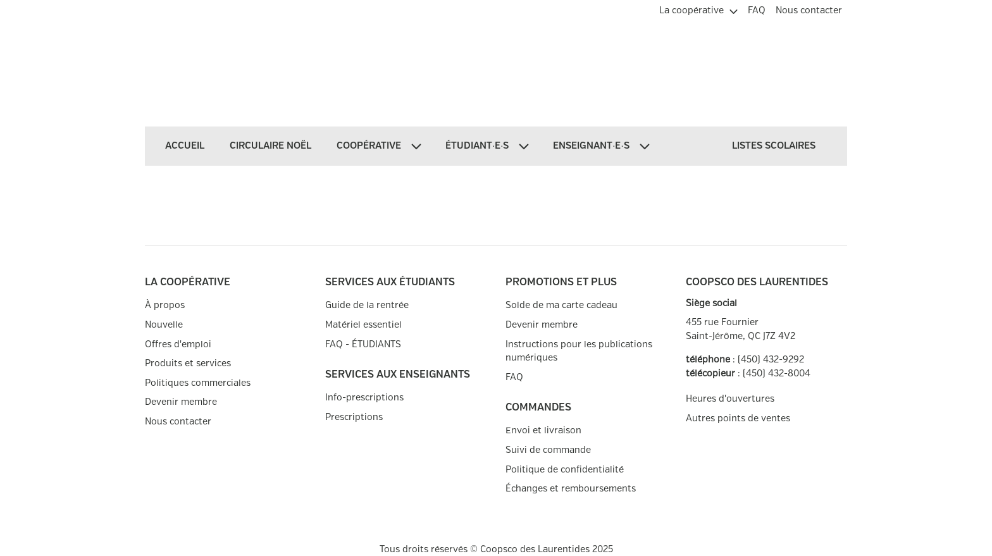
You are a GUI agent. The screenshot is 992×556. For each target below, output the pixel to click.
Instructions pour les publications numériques (578, 351)
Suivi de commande (548, 450)
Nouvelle (164, 325)
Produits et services (188, 363)
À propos (165, 305)
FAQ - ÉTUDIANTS (363, 344)
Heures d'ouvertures (730, 399)
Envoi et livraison (543, 430)
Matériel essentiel (363, 325)
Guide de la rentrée (367, 305)
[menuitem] (698, 9)
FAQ (514, 377)
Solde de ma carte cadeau (561, 305)
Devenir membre (181, 402)
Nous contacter (178, 421)
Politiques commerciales (198, 383)
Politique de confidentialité (564, 469)
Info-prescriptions (364, 397)
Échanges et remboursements (570, 488)
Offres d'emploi (178, 344)
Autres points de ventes (738, 418)
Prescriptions (354, 417)
